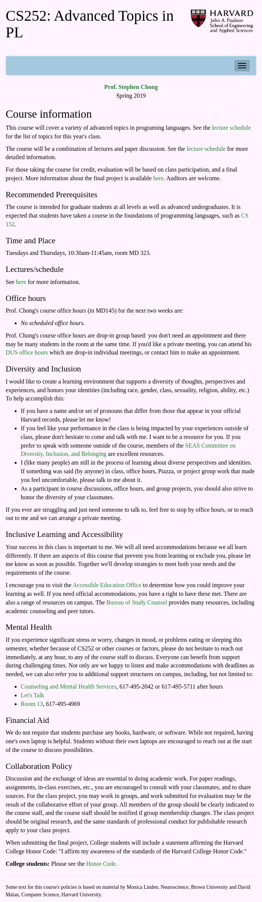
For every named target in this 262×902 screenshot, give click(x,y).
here (158, 178)
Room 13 (32, 704)
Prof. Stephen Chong (131, 87)
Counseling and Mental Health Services (68, 686)
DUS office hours (27, 352)
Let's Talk (32, 695)
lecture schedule (231, 127)
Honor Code (101, 864)
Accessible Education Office (107, 585)
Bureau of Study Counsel (137, 602)
